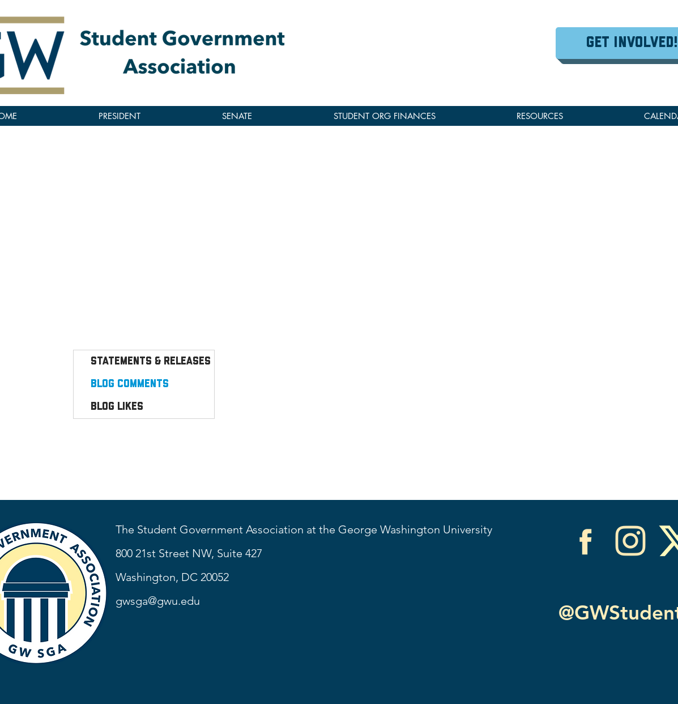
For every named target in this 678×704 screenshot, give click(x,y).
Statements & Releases (151, 361)
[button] (539, 116)
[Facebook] (585, 540)
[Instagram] (630, 540)
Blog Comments (130, 384)
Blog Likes (117, 407)
